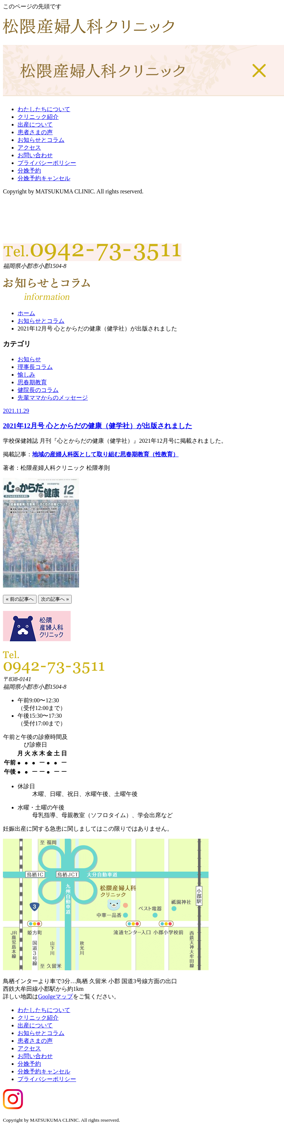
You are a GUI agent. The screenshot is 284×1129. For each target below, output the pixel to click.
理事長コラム (35, 367)
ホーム (26, 313)
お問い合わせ (35, 155)
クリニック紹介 (38, 117)
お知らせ (29, 359)
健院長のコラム (38, 390)
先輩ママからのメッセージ (53, 397)
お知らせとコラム (41, 140)
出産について (35, 124)
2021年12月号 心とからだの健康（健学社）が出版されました (97, 426)
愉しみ (26, 374)
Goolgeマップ (55, 996)
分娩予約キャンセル (44, 178)
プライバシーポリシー (47, 163)
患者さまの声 (35, 132)
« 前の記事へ (20, 599)
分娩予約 (29, 170)
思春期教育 (32, 382)
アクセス (29, 147)
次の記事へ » (55, 599)
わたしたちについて (44, 109)
